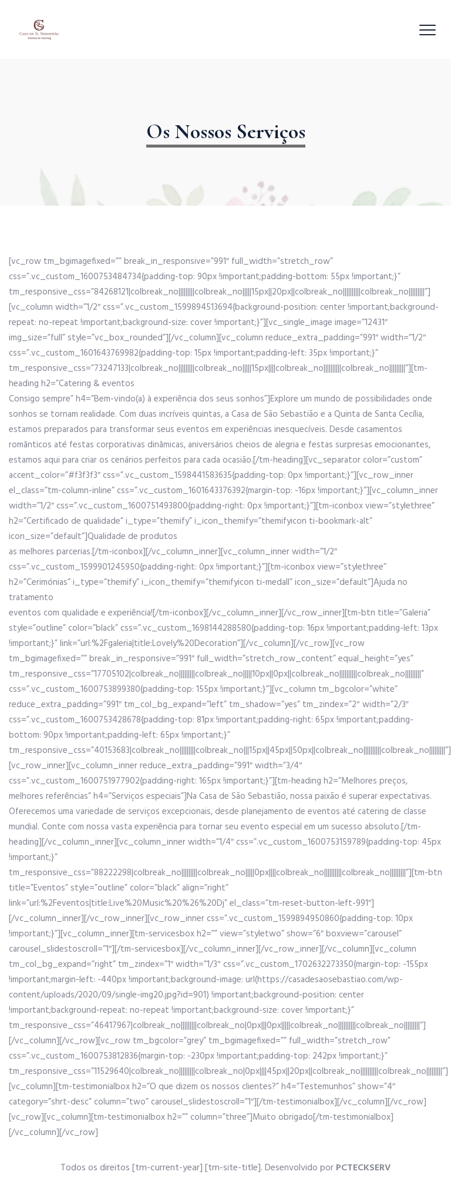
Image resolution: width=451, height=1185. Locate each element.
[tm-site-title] (233, 1168)
